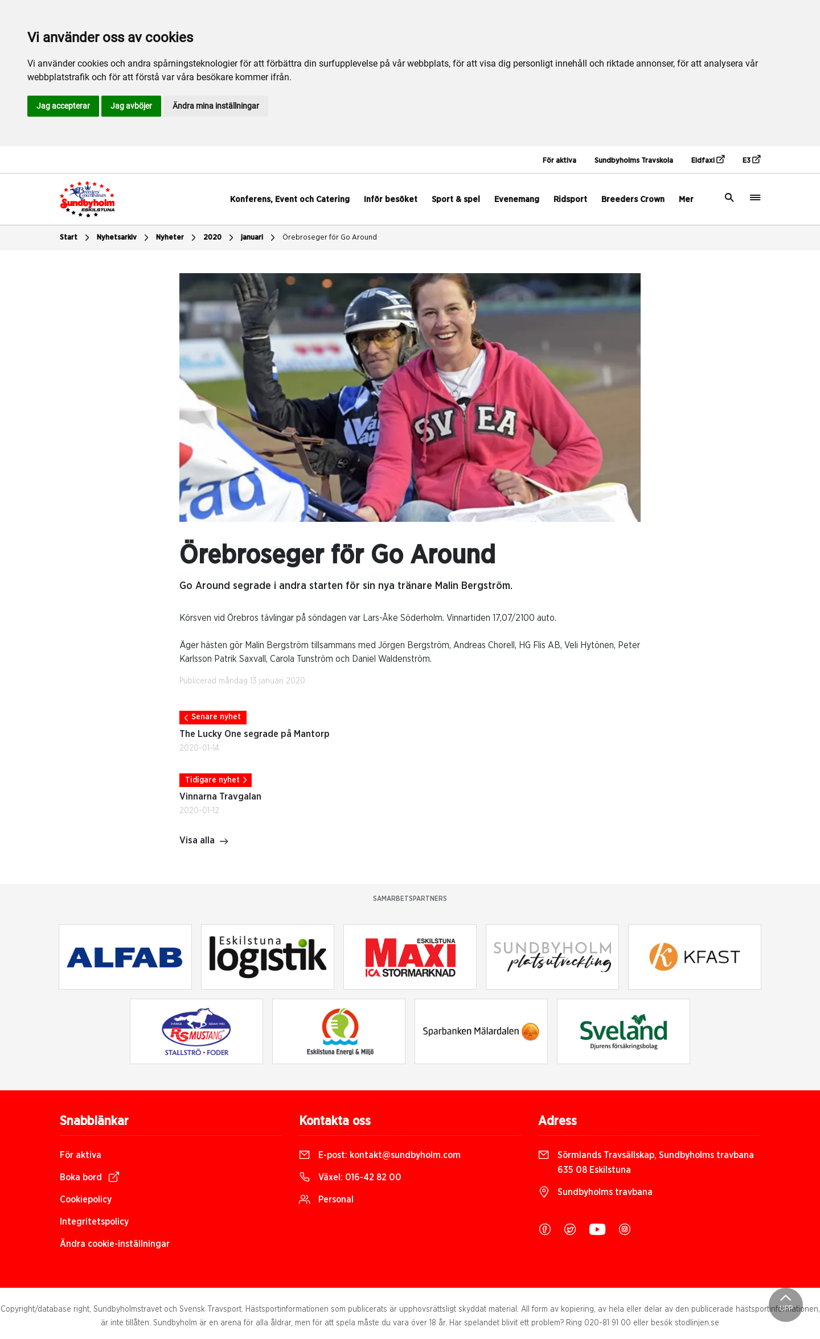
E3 (751, 159)
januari (259, 238)
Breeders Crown (633, 199)
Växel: (350, 1177)
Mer (686, 199)
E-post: (380, 1155)
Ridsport (570, 199)
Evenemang (516, 199)
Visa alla (204, 841)
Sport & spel (456, 199)
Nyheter (177, 238)
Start (76, 238)
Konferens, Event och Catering (290, 199)
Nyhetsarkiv (124, 238)
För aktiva (559, 160)
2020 (219, 238)
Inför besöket (390, 199)
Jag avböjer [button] (131, 105)
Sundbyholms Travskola (633, 160)
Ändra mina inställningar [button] (216, 105)
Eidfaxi (707, 159)
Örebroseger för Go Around (329, 237)
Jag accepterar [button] (63, 105)
